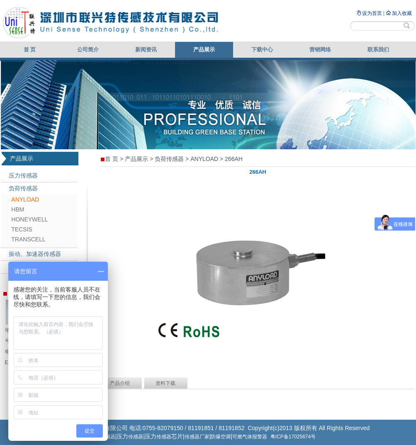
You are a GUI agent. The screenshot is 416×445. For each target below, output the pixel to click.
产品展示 (204, 49)
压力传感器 (23, 175)
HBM (17, 209)
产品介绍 (120, 383)
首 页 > (114, 159)
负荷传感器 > (172, 159)
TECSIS (21, 229)
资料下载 (165, 383)
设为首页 (372, 13)
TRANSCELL (28, 239)
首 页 (30, 49)
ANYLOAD (25, 199)
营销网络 (320, 49)
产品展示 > (139, 159)
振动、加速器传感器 (35, 253)
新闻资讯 (146, 49)
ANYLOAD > (206, 159)
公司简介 (88, 49)
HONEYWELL (29, 219)
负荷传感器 (23, 188)
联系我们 (378, 49)
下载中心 (262, 49)
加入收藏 (402, 13)
